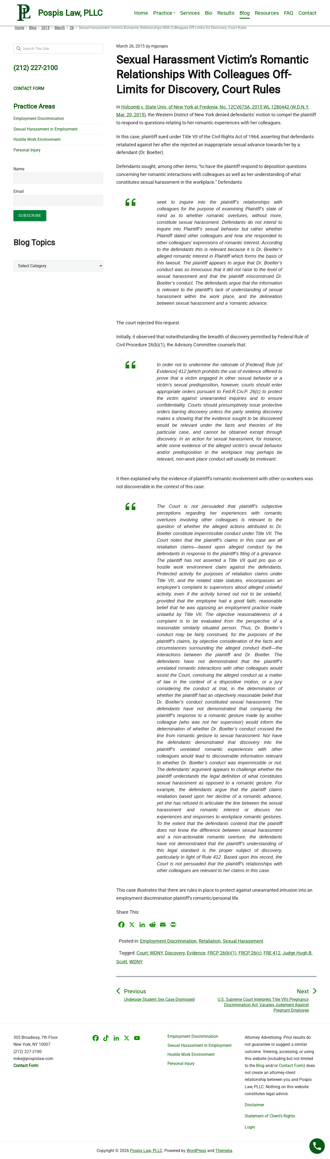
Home (141, 13)
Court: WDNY (149, 953)
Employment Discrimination (168, 941)
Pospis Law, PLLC (146, 1150)
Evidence (196, 953)
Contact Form (291, 1065)
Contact (307, 13)
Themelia (223, 1150)
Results (225, 13)
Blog (245, 13)
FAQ (288, 13)
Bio (208, 13)
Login (250, 1127)
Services (190, 13)
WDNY (136, 961)
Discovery (175, 953)
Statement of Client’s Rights (270, 1116)
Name (18, 168)
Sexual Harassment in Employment (45, 129)
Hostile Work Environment (36, 139)
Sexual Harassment (243, 941)
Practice (164, 13)
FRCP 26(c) (250, 953)
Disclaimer (254, 1104)
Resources (267, 13)
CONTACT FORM (28, 88)
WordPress (196, 1150)
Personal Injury (27, 150)
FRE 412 (272, 953)
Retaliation (210, 941)
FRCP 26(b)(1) (222, 953)
